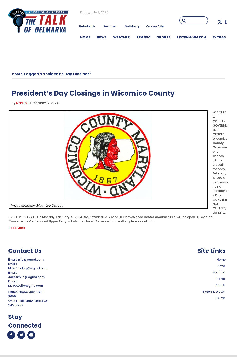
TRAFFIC (143, 37)
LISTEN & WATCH (191, 37)
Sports (164, 37)
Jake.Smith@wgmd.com (26, 277)
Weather (219, 272)
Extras (221, 298)
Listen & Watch (214, 292)
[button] (219, 21)
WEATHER (121, 37)
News (222, 266)
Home (221, 259)
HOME (85, 37)
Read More (17, 228)
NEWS (102, 37)
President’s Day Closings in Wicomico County (104, 92)
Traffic (220, 279)
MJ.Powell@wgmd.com (26, 286)
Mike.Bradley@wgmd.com (27, 268)
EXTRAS (219, 37)
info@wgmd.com (31, 259)
